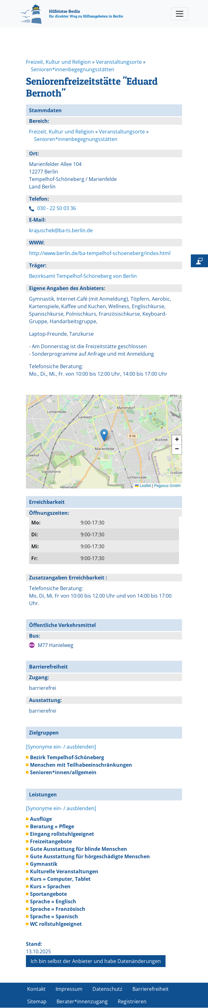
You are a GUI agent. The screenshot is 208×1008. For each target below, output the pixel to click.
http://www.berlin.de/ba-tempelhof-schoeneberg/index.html (100, 253)
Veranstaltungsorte (119, 61)
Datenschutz (107, 988)
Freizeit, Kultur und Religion (58, 61)
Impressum (69, 988)
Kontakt (36, 988)
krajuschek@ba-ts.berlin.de (61, 230)
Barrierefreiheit (150, 988)
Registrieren (132, 1001)
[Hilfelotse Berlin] (71, 14)
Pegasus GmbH (167, 486)
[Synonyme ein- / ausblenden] (61, 746)
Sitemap (37, 1001)
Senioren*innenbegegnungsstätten (72, 69)
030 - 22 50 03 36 (56, 208)
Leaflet (143, 486)
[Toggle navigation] (179, 14)
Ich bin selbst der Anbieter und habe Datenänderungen (96, 961)
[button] (104, 435)
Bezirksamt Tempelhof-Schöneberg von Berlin (83, 276)
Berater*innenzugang (82, 1001)
